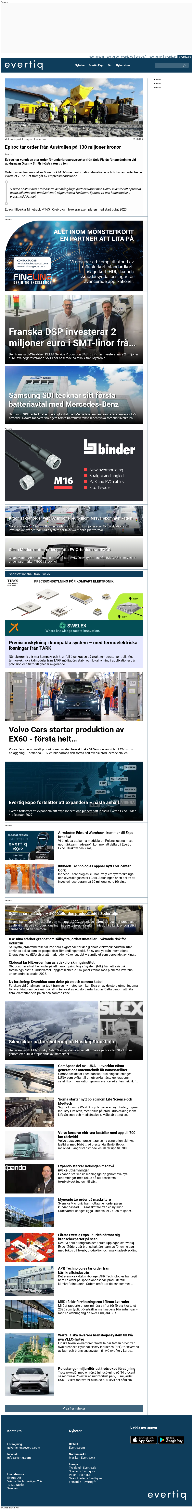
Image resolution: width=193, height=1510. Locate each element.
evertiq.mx (155, 56)
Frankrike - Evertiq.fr (82, 1482)
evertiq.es (127, 56)
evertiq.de (113, 56)
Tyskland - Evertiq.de (82, 1468)
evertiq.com (96, 56)
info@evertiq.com (19, 1457)
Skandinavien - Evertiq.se (85, 1478)
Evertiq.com (77, 1447)
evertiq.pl (170, 56)
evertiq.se (185, 56)
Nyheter (80, 65)
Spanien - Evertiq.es (82, 1471)
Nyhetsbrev (123, 65)
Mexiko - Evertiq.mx (82, 1457)
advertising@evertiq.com (23, 1447)
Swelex (45, 574)
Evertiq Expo (96, 65)
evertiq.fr (141, 56)
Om (110, 65)
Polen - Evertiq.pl (80, 1475)
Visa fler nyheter (74, 1408)
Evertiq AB (24, 65)
